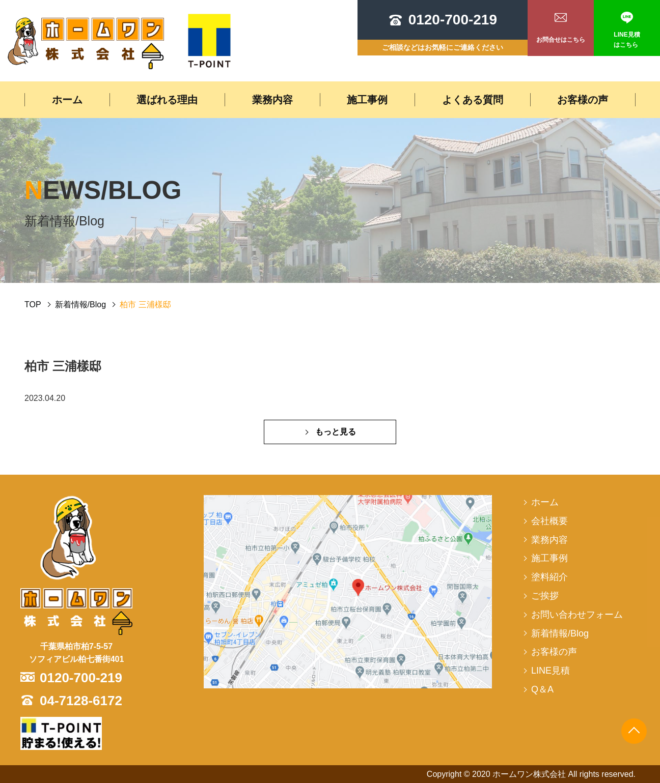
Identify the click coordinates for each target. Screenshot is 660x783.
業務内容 (272, 99)
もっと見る (335, 431)
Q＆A (542, 689)
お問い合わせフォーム (577, 615)
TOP (32, 304)
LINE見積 (550, 670)
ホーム (67, 99)
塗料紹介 (549, 577)
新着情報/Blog (80, 304)
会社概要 (549, 521)
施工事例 (367, 99)
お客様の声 (582, 99)
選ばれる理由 (167, 99)
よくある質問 (472, 99)
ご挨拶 (545, 596)
